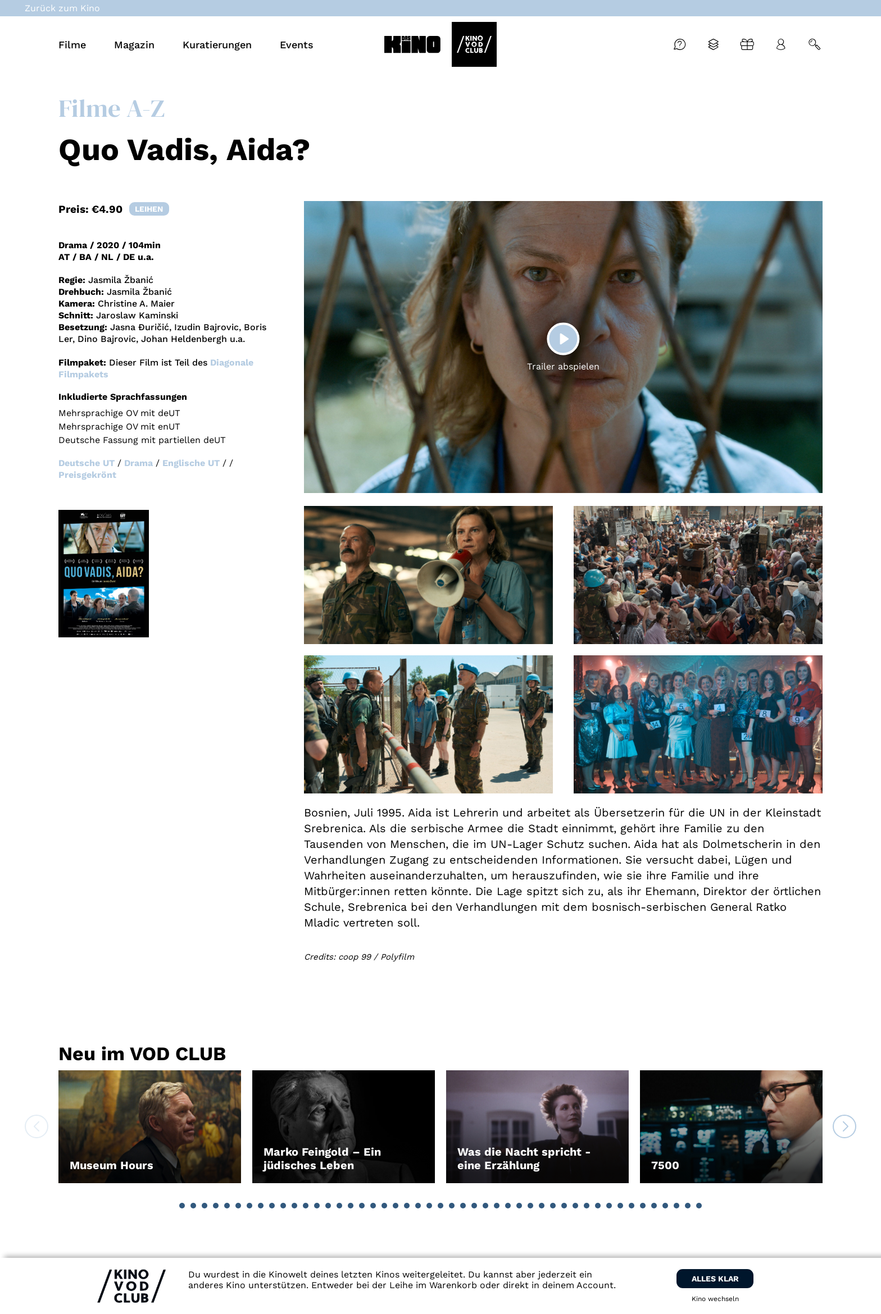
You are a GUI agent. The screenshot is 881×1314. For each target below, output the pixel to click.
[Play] (563, 338)
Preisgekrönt (87, 474)
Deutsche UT (86, 463)
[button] (182, 1205)
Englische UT (191, 463)
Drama (138, 463)
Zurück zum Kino (62, 8)
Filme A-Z (111, 107)
